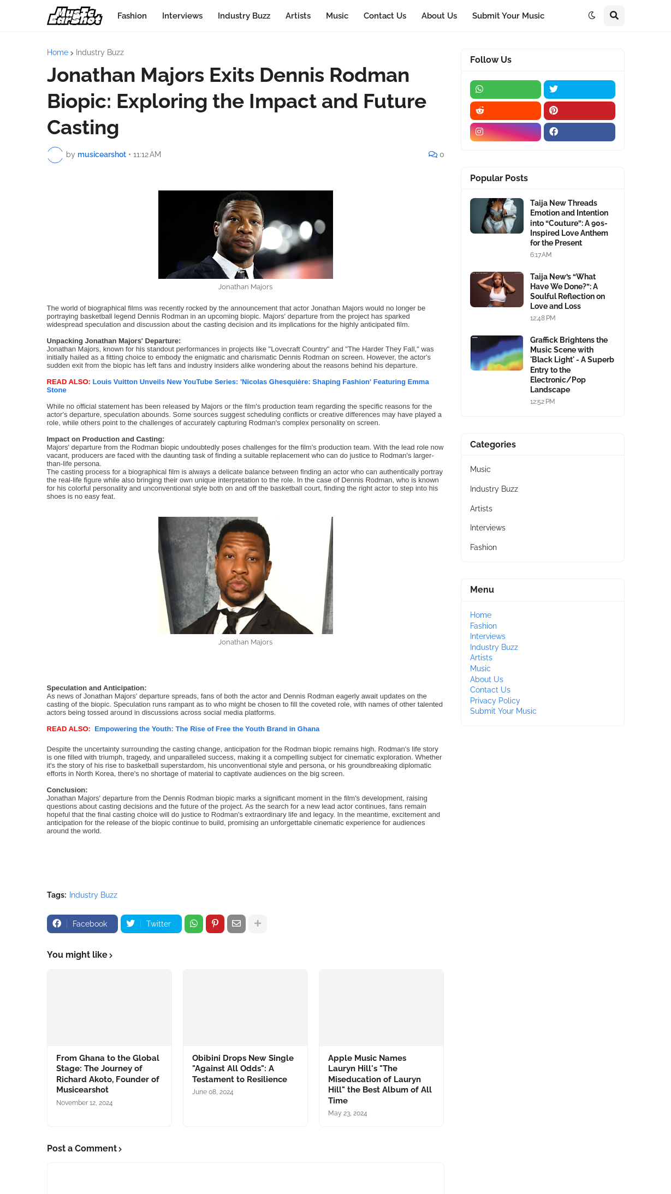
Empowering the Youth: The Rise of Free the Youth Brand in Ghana (206, 729)
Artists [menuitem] (298, 16)
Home (57, 52)
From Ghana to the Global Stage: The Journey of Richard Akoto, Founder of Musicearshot (107, 1074)
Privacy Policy (495, 700)
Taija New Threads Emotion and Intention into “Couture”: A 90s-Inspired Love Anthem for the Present (569, 223)
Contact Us (490, 689)
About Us (486, 679)
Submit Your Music (503, 711)
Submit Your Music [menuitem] (508, 16)
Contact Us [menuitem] (385, 16)
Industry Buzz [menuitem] (244, 16)
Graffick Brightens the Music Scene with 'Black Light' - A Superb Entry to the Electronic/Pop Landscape (572, 365)
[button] (592, 15)
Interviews (488, 527)
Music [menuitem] (337, 16)
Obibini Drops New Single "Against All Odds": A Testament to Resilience (243, 1068)
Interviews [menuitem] (182, 16)
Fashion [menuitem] (132, 16)
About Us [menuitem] (439, 16)
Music (480, 469)
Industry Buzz (100, 52)
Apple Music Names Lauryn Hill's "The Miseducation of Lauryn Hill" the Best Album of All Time (380, 1079)
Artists (481, 508)
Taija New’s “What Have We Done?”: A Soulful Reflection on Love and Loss (567, 291)
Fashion (483, 547)
